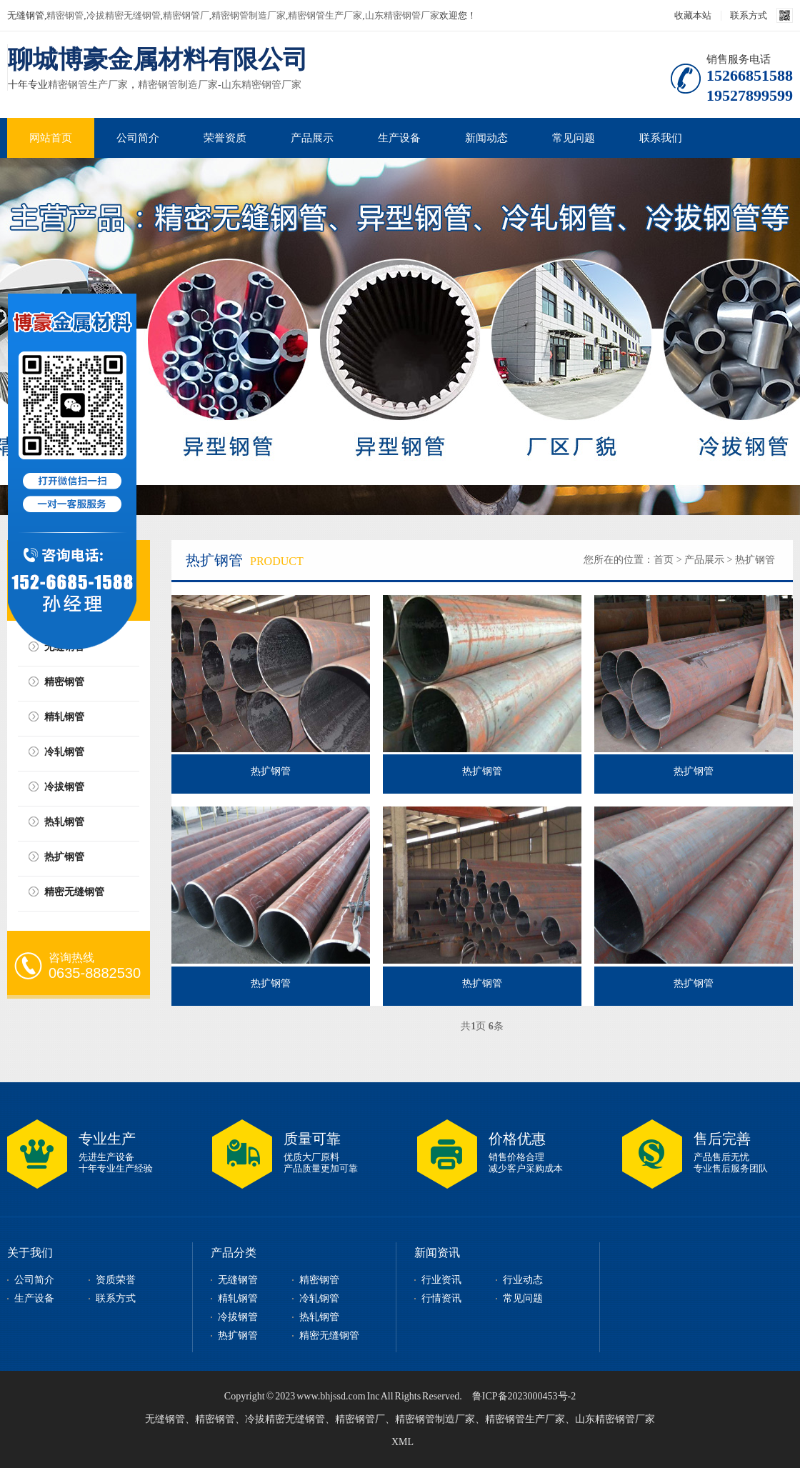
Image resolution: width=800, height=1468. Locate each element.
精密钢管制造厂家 (248, 15)
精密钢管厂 (186, 15)
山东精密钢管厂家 (402, 15)
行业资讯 (441, 1279)
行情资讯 (441, 1298)
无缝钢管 (238, 1279)
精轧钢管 (64, 716)
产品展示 (312, 138)
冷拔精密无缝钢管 (123, 15)
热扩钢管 (64, 857)
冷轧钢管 (64, 752)
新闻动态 (486, 138)
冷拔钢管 (64, 787)
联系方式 (748, 15)
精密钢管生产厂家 (325, 15)
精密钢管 (65, 15)
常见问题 (573, 138)
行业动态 (523, 1279)
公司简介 (137, 138)
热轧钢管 (64, 822)
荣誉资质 (225, 138)
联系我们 (660, 138)
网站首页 (50, 138)
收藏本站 (692, 15)
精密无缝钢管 (74, 892)
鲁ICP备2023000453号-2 (524, 1396)
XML (402, 1442)
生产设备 (399, 138)
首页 (664, 559)
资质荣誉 (116, 1279)
